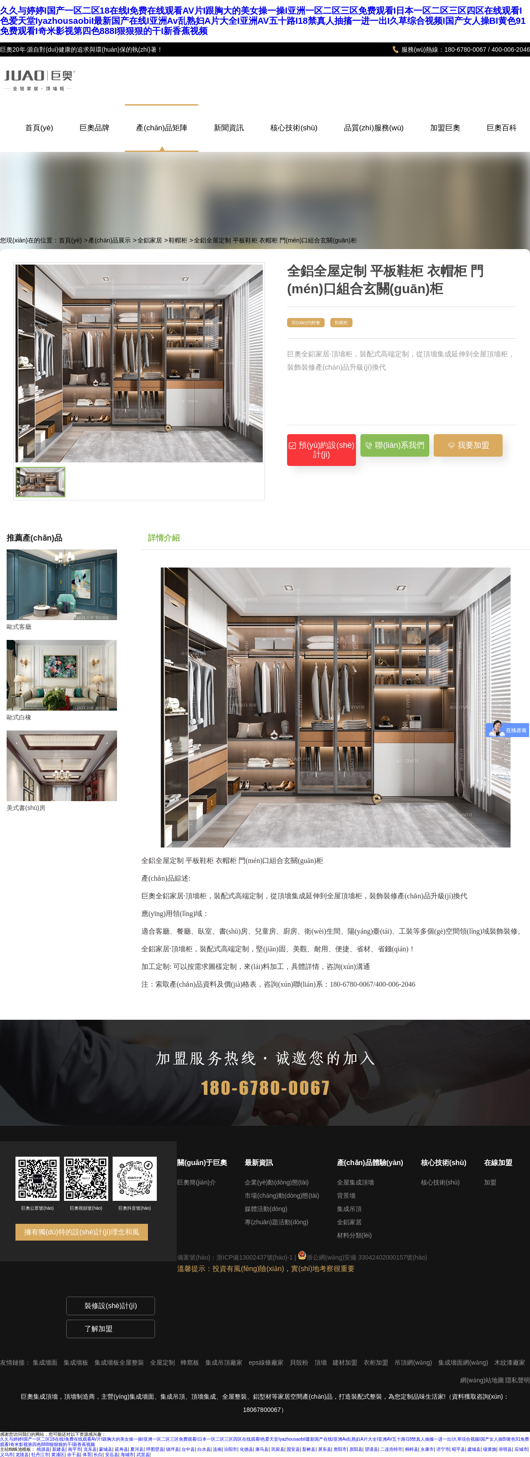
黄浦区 (57, 1454)
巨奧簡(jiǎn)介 (196, 1182)
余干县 (73, 1454)
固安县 (293, 1449)
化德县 (246, 1449)
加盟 (490, 1182)
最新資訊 (259, 1162)
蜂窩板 (191, 1362)
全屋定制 (163, 1362)
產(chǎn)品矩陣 (161, 128)
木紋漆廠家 (509, 1362)
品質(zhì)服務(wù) (374, 137)
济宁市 (443, 1449)
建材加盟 (346, 1362)
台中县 (188, 1449)
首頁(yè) (39, 137)
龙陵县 (22, 1454)
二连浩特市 (391, 1449)
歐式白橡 (19, 717)
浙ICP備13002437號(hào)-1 (254, 1257)
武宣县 (143, 1454)
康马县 (262, 1449)
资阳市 (340, 1449)
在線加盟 (498, 1162)
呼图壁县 (155, 1449)
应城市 (521, 1449)
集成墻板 (77, 1362)
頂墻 (321, 1362)
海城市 (127, 1454)
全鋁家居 (149, 240)
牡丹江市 (40, 1454)
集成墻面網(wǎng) (464, 1362)
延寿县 (121, 1449)
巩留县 (277, 1449)
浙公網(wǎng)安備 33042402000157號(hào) (362, 1257)
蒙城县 (105, 1449)
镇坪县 (172, 1449)
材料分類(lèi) (354, 1235)
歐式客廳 (19, 626)
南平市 (74, 1449)
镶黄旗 (489, 1449)
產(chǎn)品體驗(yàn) (370, 1162)
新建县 (58, 1449)
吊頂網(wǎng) (414, 1362)
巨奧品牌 (95, 137)
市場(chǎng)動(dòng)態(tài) (282, 1195)
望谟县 (371, 1449)
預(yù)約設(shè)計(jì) (321, 450)
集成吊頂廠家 (224, 1362)
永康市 (427, 1449)
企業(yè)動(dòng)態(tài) (277, 1182)
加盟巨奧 (445, 137)
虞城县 (474, 1449)
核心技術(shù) (294, 137)
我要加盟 (468, 445)
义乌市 (6, 1454)
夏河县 (137, 1449)
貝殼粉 (300, 1362)
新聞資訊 (229, 137)
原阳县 (356, 1449)
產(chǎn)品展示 (109, 240)
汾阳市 (230, 1449)
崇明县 (505, 1449)
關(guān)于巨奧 (202, 1162)
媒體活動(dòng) (266, 1208)
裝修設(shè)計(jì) (110, 1305)
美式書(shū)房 (26, 807)
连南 (217, 1449)
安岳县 (111, 1454)
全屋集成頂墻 (355, 1182)
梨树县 (308, 1449)
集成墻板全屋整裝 (120, 1362)
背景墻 (346, 1195)
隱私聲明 (517, 1380)
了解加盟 (98, 1328)
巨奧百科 (502, 137)
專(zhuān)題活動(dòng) (276, 1222)
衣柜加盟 (376, 1362)
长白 (98, 1454)
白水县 (204, 1449)
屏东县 (324, 1449)
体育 (87, 1454)
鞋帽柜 (178, 240)
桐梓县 (411, 1449)
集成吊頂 (349, 1208)
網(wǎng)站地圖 (482, 1380)
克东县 (90, 1449)
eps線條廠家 (267, 1362)
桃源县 (43, 1449)
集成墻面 (46, 1362)
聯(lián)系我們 (394, 445)
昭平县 (458, 1449)
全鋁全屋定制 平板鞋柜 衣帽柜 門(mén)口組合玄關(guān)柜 (275, 240)
